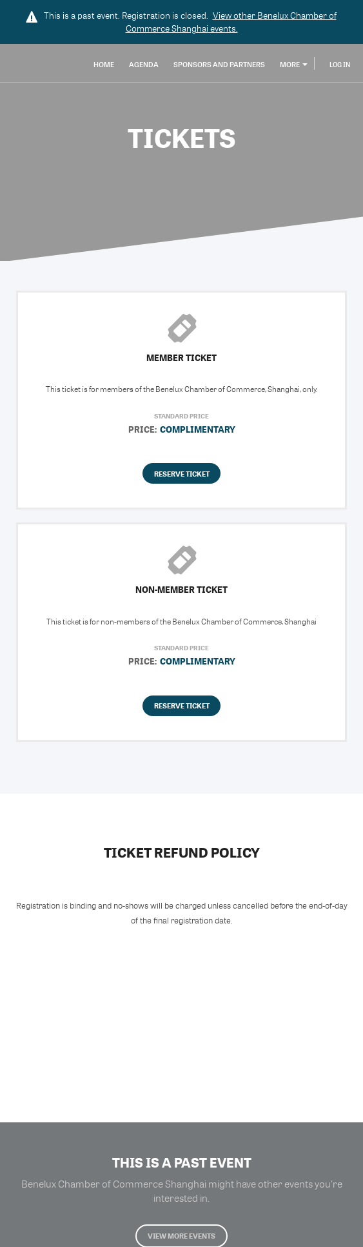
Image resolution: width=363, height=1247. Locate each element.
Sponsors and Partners (219, 64)
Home (103, 64)
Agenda (144, 64)
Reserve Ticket (182, 474)
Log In (339, 64)
